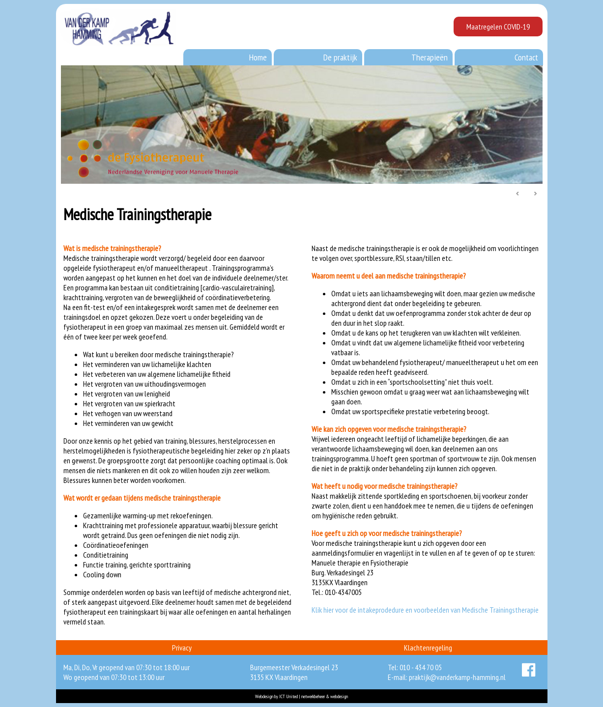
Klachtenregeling (428, 647)
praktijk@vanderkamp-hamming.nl (457, 677)
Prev (518, 194)
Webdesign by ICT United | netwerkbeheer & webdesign (301, 696)
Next (535, 194)
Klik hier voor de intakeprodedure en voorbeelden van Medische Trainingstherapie (425, 610)
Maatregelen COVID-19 (498, 26)
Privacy (182, 647)
